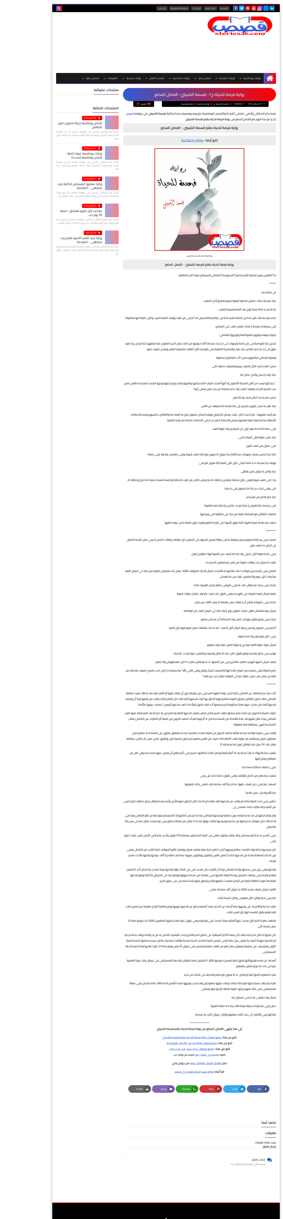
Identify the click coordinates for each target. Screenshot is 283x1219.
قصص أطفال (132, 78)
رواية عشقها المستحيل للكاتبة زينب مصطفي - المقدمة (55, 186)
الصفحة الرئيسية (199, 104)
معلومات (88, 78)
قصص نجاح (180, 78)
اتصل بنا (173, 8)
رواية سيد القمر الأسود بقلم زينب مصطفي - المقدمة (57, 240)
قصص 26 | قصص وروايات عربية (206, 1213)
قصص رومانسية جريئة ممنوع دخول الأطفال (55, 125)
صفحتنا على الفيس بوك (182, 1055)
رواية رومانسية (164, 104)
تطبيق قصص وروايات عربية (181, 1063)
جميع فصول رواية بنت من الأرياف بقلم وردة (167, 1043)
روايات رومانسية (227, 78)
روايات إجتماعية (179, 104)
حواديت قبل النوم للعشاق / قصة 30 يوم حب (57, 213)
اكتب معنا (187, 8)
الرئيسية (200, 8)
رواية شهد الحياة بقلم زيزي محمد (169, 1072)
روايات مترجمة (202, 78)
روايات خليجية (109, 78)
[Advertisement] (101, 42)
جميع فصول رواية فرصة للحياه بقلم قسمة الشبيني (167, 1037)
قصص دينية (67, 78)
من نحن (138, 8)
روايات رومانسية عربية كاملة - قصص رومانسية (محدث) (55, 155)
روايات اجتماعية (156, 78)
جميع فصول (181, 1049)
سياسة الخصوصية (155, 8)
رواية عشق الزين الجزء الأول (158, 1049)
